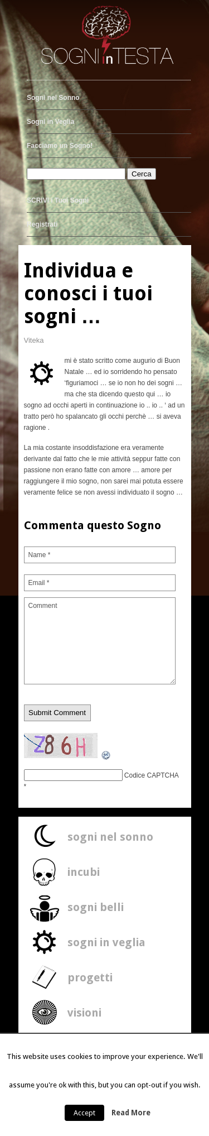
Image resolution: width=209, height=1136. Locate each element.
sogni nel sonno (110, 836)
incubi (83, 872)
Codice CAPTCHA (151, 775)
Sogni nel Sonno (53, 98)
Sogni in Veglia (50, 122)
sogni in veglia (106, 942)
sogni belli (95, 907)
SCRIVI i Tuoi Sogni (58, 200)
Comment (100, 640)
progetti (90, 977)
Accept (84, 1113)
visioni (84, 1012)
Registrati (42, 224)
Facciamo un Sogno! (60, 146)
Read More (130, 1113)
